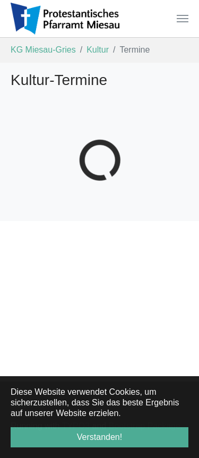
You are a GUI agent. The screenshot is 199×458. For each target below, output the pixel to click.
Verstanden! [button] (99, 437)
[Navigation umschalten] (182, 19)
